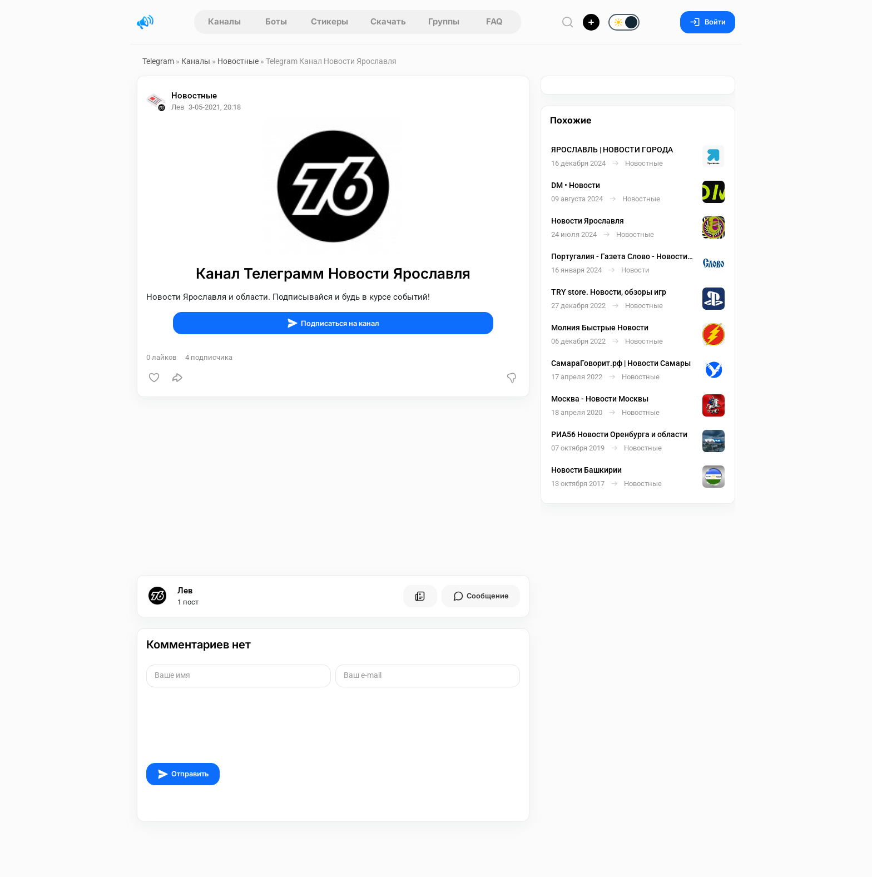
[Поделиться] (177, 378)
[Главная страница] (145, 22)
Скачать (388, 21)
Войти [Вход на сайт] (708, 22)
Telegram (158, 61)
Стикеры (329, 21)
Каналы (224, 21)
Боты (276, 21)
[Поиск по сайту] (568, 22)
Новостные (238, 61)
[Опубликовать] (591, 22)
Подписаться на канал (333, 323)
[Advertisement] (333, 486)
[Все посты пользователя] (420, 596)
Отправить (183, 774)
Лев (185, 591)
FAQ (494, 21)
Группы (443, 21)
